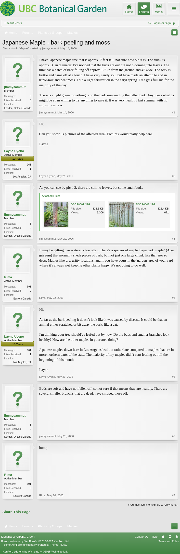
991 (29, 286)
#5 (173, 376)
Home (163, 536)
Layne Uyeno (14, 151)
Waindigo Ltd (59, 551)
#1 (173, 112)
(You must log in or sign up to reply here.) (153, 504)
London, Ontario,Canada (17, 108)
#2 (173, 176)
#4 (173, 297)
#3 (173, 238)
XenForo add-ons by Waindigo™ (22, 551)
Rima (8, 277)
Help (154, 536)
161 (29, 164)
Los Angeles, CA (22, 176)
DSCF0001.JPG (80, 204)
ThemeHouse (58, 544)
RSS (177, 536)
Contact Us (141, 536)
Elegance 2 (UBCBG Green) (18, 536)
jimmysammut (50, 48)
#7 (173, 495)
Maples (24, 48)
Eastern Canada (22, 298)
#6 (173, 436)
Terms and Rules (168, 541)
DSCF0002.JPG (145, 204)
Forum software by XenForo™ (35, 541)
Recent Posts (13, 23)
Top (170, 536)
